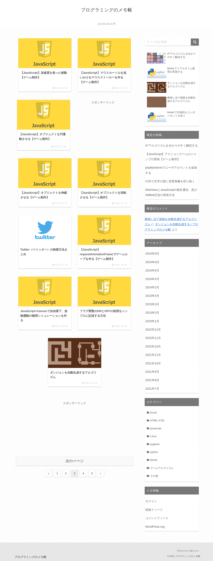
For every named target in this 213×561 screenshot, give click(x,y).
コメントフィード (157, 518)
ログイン (151, 501)
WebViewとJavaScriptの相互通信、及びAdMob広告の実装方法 (171, 192)
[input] (172, 42)
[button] (195, 42)
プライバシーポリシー (187, 551)
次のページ (75, 463)
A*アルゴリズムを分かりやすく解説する (171, 145)
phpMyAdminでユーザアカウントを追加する (171, 170)
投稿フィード (154, 509)
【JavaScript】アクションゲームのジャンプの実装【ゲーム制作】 (171, 156)
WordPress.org (155, 526)
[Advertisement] (103, 128)
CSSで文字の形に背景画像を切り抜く (170, 181)
